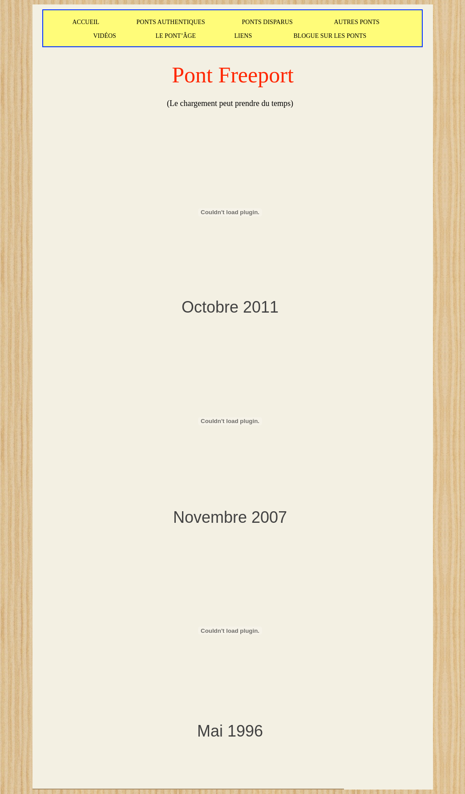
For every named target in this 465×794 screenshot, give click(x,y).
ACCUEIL (86, 22)
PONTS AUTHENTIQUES (171, 22)
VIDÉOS (104, 36)
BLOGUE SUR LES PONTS (330, 36)
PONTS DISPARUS (267, 22)
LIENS (243, 36)
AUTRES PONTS (357, 22)
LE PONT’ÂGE (176, 36)
